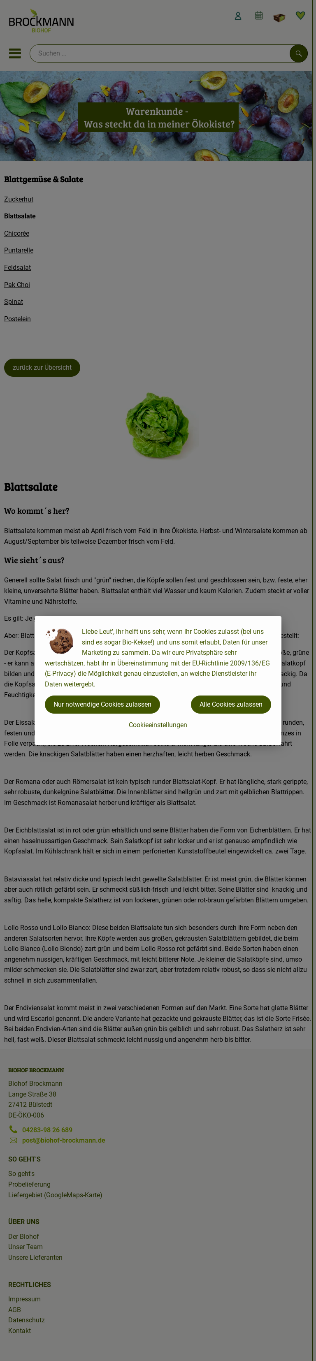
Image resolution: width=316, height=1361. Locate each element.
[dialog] (158, 680)
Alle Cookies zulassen (231, 704)
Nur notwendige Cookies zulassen (102, 704)
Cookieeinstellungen (158, 725)
